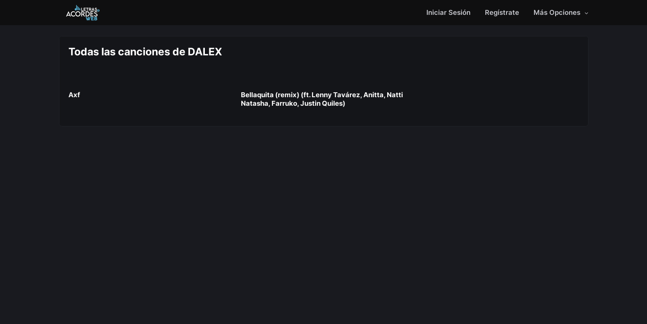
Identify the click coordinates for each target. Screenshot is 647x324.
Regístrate (502, 12)
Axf (74, 94)
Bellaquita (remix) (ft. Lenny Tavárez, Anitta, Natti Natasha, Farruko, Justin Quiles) (322, 99)
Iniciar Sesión (448, 12)
